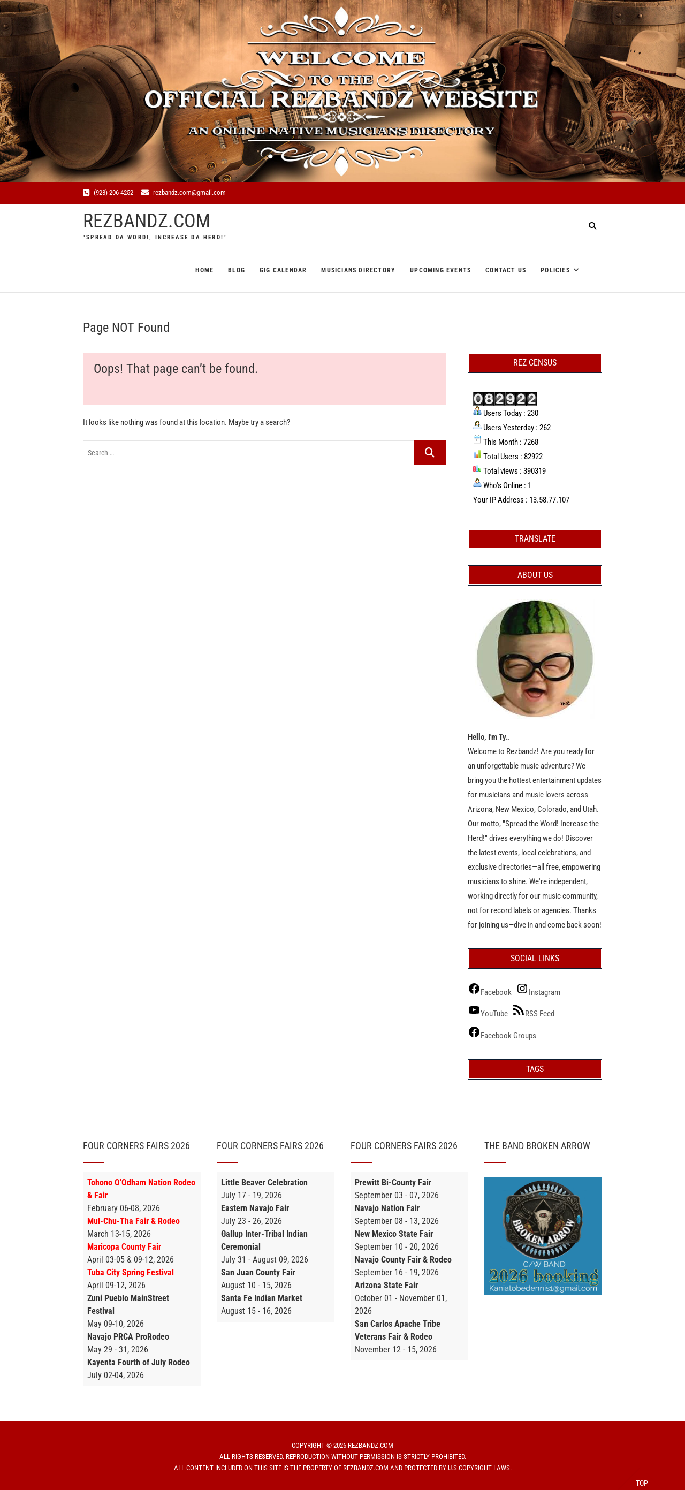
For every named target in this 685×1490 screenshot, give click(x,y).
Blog (236, 270)
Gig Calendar (283, 270)
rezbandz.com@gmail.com (183, 192)
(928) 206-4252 (108, 192)
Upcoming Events (440, 270)
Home (204, 270)
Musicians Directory (358, 270)
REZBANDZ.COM (146, 221)
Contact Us (505, 270)
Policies (555, 270)
